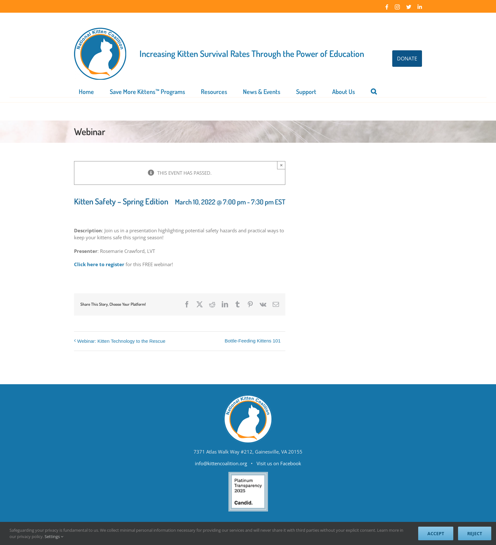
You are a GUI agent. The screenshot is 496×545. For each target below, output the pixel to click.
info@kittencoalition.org (221, 463)
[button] (373, 91)
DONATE (407, 58)
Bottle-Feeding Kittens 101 (253, 340)
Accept (435, 533)
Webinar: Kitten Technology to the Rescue (121, 341)
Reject (474, 533)
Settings (54, 536)
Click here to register (99, 264)
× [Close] (281, 165)
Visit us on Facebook (279, 463)
